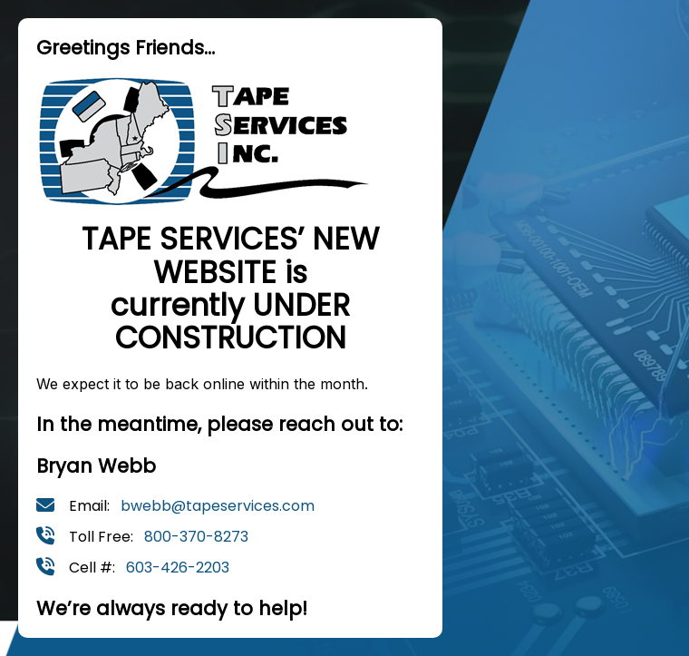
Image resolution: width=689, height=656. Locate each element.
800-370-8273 (196, 536)
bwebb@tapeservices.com (218, 505)
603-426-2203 (177, 567)
